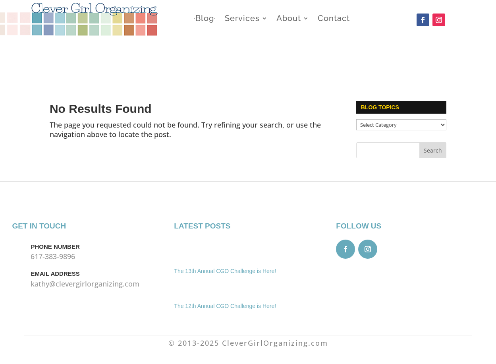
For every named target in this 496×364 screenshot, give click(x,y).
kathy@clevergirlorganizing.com (85, 283)
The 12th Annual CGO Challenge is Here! (225, 306)
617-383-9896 (53, 256)
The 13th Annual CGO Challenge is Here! (225, 271)
